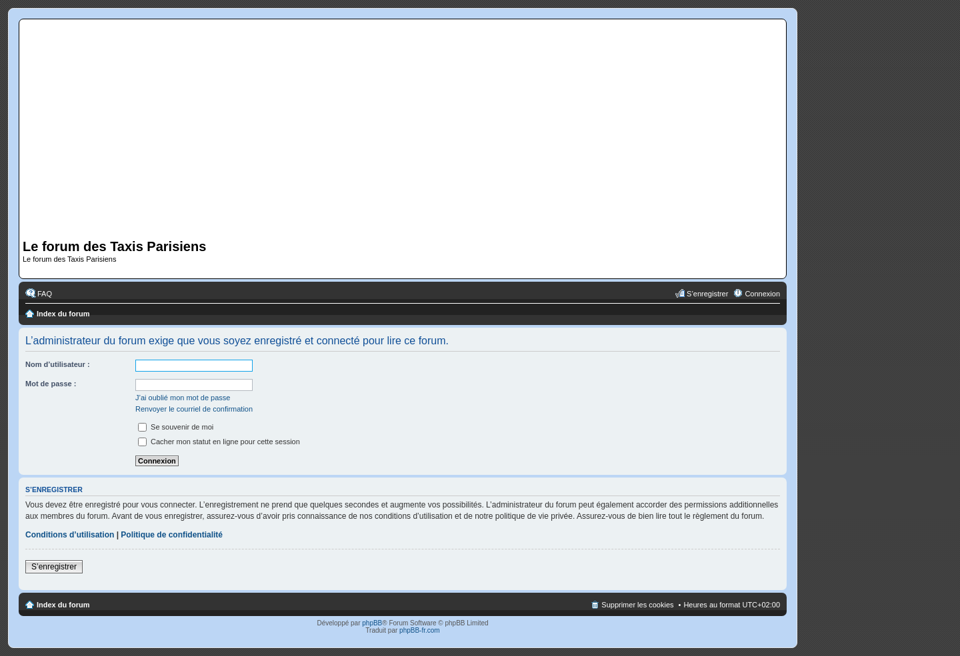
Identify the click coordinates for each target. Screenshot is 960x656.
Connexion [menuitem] (762, 294)
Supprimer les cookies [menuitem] (637, 605)
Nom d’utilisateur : (57, 364)
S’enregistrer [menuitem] (707, 294)
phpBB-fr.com (419, 630)
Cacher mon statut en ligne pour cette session (219, 442)
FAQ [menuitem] (44, 294)
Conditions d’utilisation (69, 534)
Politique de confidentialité (172, 534)
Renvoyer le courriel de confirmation (194, 409)
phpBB (372, 623)
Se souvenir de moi (175, 427)
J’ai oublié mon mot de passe (182, 398)
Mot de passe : (50, 384)
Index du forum (63, 314)
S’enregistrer (54, 566)
